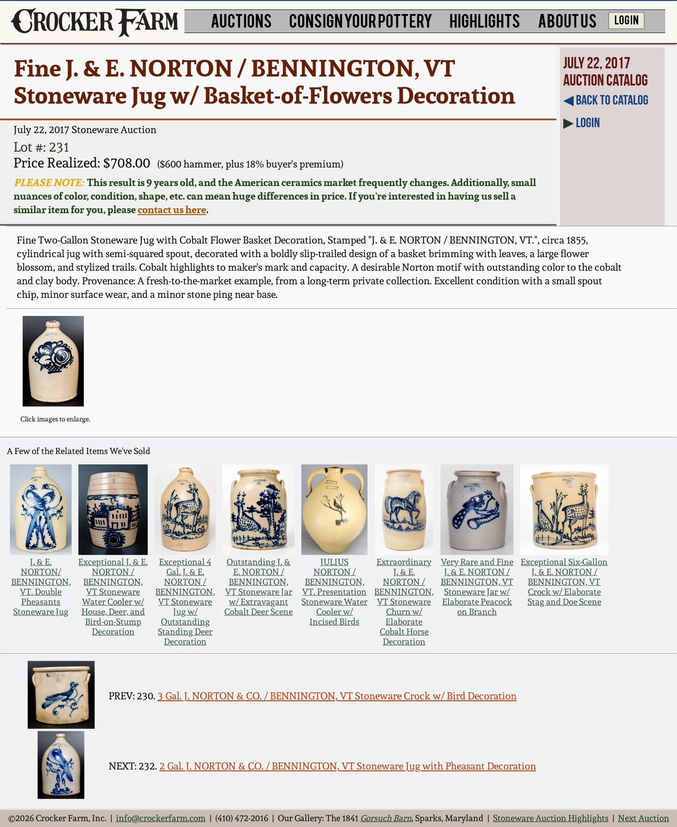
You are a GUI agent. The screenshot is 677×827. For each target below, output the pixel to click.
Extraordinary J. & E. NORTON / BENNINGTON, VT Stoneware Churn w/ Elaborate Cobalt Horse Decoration (404, 601)
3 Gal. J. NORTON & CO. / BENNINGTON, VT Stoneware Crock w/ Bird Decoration (337, 696)
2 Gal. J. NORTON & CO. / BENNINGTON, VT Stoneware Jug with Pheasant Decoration (348, 766)
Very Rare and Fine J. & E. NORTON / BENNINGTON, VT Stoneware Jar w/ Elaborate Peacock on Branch (477, 587)
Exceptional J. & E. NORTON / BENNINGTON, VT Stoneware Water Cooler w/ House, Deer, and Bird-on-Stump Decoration (113, 596)
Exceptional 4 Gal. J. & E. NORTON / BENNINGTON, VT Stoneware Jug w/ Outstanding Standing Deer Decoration (185, 601)
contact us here (172, 209)
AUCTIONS (241, 20)
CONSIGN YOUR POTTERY (360, 20)
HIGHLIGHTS (485, 20)
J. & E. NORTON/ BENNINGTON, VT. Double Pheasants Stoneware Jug (41, 587)
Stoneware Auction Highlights (551, 818)
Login (588, 122)
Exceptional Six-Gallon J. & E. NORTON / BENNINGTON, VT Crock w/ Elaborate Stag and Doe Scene (564, 582)
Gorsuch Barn (385, 818)
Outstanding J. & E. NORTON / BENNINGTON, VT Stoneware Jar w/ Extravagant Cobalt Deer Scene (258, 587)
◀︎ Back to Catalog (605, 99)
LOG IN (626, 19)
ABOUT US (567, 20)
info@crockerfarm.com (161, 818)
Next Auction (643, 818)
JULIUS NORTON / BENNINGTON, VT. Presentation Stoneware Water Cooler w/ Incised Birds (334, 591)
